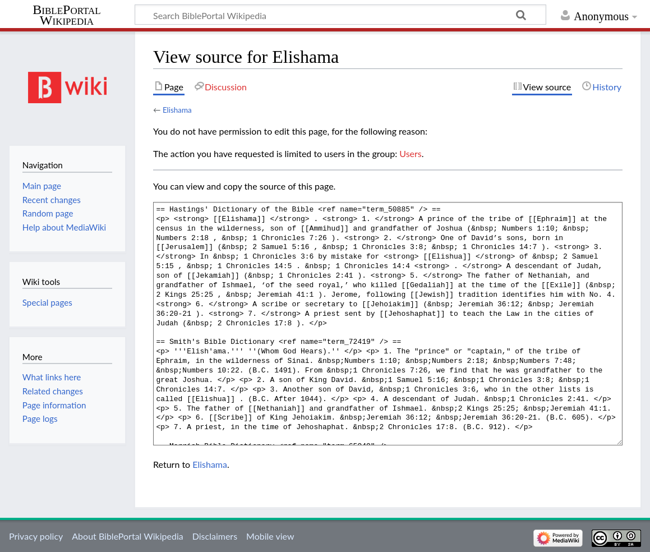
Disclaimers (214, 536)
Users (410, 153)
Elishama (177, 109)
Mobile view (270, 536)
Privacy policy (36, 536)
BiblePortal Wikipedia (66, 15)
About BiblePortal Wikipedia (127, 536)
